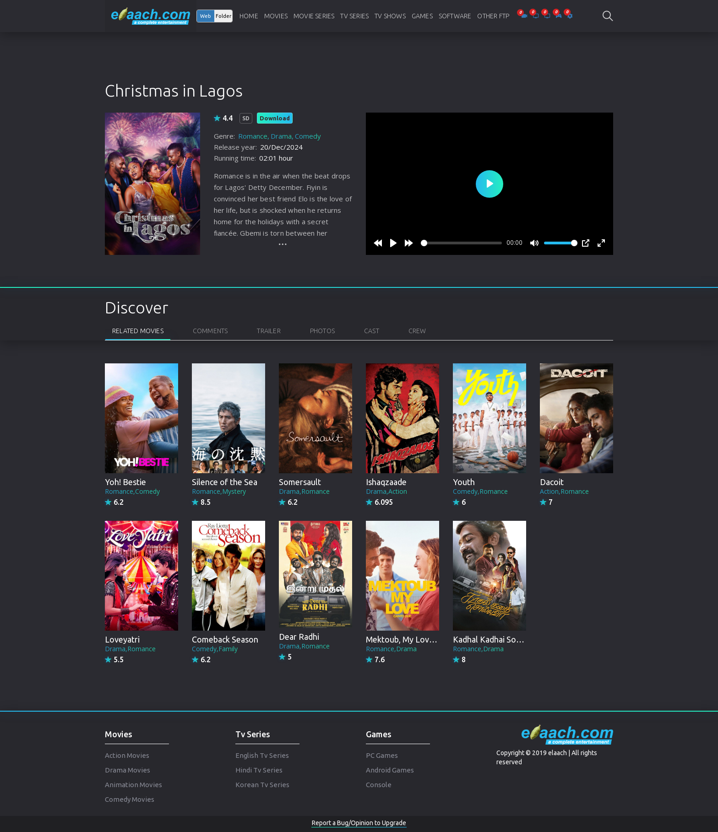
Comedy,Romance (480, 491)
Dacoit (552, 481)
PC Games (382, 755)
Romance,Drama (391, 648)
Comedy (308, 135)
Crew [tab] (417, 331)
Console (379, 785)
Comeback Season (225, 639)
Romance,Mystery (219, 491)
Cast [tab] (371, 331)
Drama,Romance (304, 491)
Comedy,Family (215, 648)
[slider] (461, 243)
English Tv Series (262, 755)
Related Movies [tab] (137, 331)
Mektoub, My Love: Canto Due (421, 639)
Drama (281, 135)
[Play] (393, 243)
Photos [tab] (322, 331)
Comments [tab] (210, 331)
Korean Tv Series (262, 785)
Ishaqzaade (386, 481)
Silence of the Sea (224, 481)
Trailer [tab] (268, 331)
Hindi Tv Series (259, 770)
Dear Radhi (299, 636)
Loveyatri (122, 639)
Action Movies (127, 755)
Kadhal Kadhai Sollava (493, 639)
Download (275, 118)
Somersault (300, 481)
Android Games (390, 770)
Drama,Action (386, 491)
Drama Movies (127, 770)
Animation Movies (133, 785)
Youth (464, 481)
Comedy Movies (129, 799)
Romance (252, 135)
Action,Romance (564, 491)
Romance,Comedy (132, 491)
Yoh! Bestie (125, 481)
